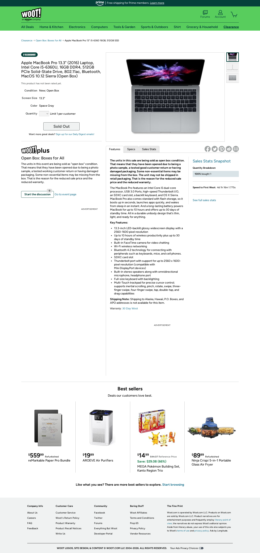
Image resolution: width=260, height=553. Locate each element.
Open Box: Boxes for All (48, 40)
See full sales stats (204, 200)
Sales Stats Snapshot (212, 161)
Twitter (98, 518)
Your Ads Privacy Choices (184, 548)
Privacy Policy (137, 528)
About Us (32, 512)
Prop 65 (134, 523)
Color (33, 105)
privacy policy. (201, 530)
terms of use (183, 530)
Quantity (31, 113)
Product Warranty (65, 523)
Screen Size (29, 98)
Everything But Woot (105, 528)
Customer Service (66, 512)
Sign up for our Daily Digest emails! (75, 134)
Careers (31, 518)
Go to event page (65, 194)
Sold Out (61, 126)
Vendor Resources (140, 533)
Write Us (60, 533)
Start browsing (173, 484)
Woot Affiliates (138, 512)
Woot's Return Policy (67, 518)
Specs (131, 149)
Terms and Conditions (142, 518)
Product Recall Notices (68, 528)
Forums (205, 14)
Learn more (157, 3)
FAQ (29, 523)
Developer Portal (103, 533)
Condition (30, 90)
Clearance (26, 40)
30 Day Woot (130, 308)
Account (220, 14)
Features (114, 149)
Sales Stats (149, 149)
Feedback (32, 528)
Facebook (99, 512)
